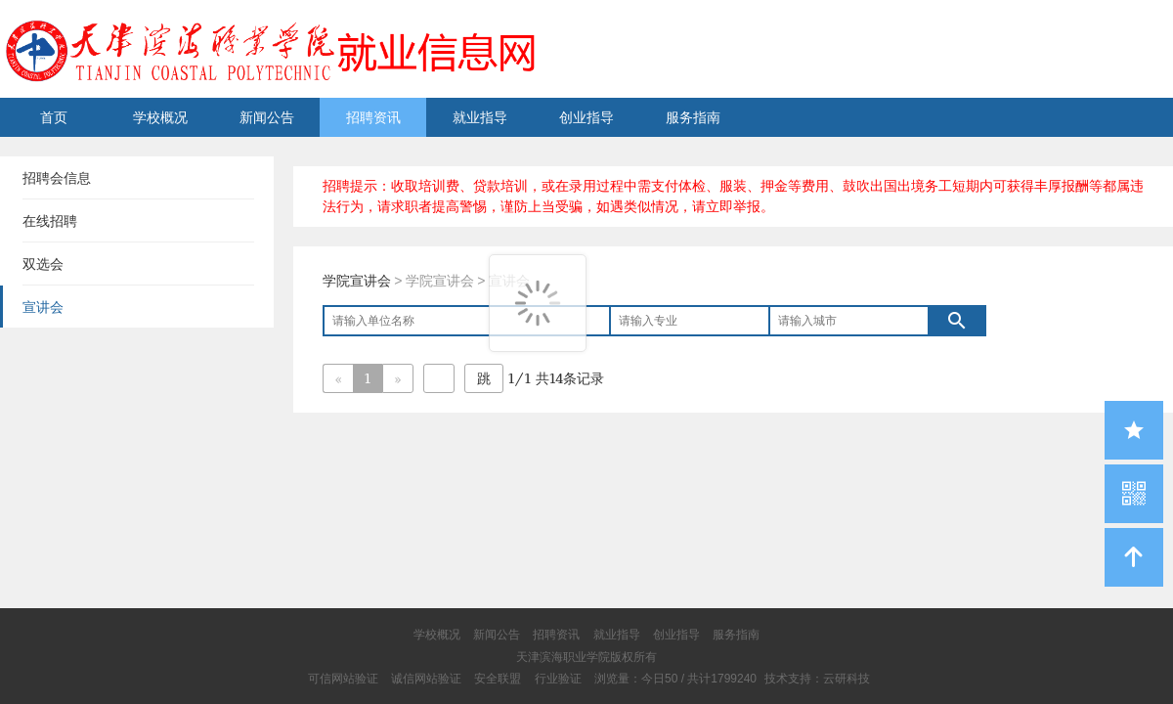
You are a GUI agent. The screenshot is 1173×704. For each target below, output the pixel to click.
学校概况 (160, 117)
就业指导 (480, 117)
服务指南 (693, 117)
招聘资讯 (373, 117)
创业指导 (586, 117)
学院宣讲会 (357, 280)
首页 (53, 117)
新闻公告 (266, 117)
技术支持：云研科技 (817, 678)
